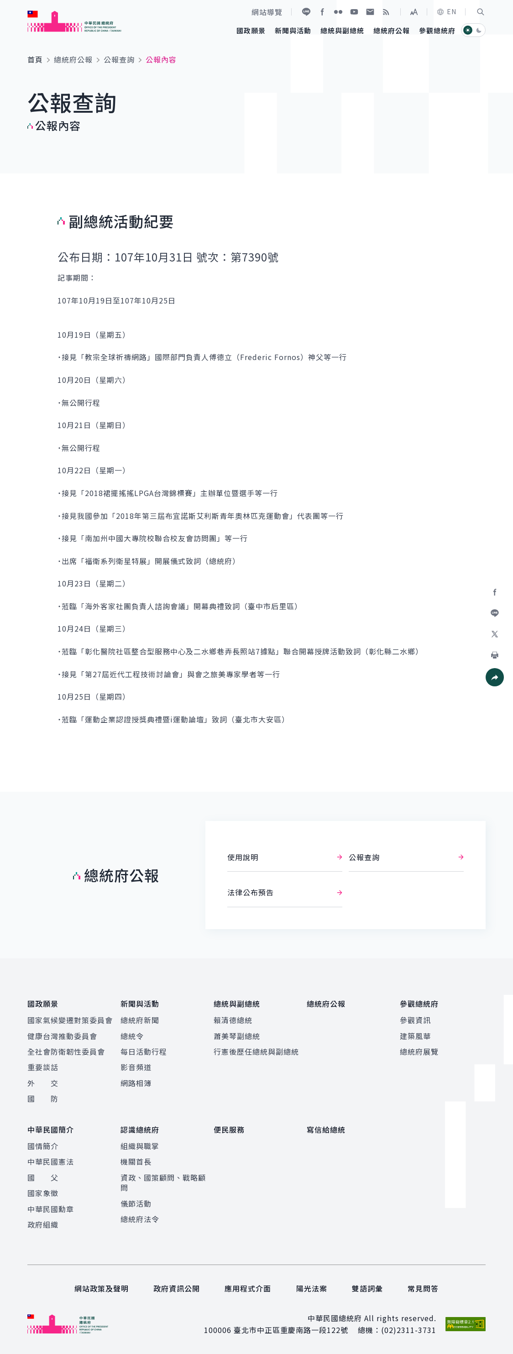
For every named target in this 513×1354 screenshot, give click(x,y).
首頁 (35, 59)
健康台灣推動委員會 (62, 1035)
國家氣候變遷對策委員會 (70, 1019)
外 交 (42, 1082)
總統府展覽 (419, 1051)
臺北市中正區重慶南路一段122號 (291, 1329)
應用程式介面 (248, 1288)
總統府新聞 (139, 1019)
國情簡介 (42, 1145)
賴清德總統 (233, 1019)
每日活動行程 (143, 1051)
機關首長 (136, 1161)
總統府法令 (139, 1218)
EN (446, 11)
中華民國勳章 (50, 1208)
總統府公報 (73, 59)
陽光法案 (311, 1288)
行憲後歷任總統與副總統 (256, 1051)
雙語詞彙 (367, 1288)
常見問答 (423, 1288)
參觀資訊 (415, 1019)
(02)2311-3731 (408, 1329)
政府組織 (42, 1224)
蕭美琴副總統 (237, 1035)
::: (6, 5)
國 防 (42, 1098)
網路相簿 (136, 1082)
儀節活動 (136, 1203)
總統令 (132, 1035)
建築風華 (415, 1035)
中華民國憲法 (50, 1161)
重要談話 (42, 1066)
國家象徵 (42, 1192)
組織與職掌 (139, 1145)
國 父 (42, 1177)
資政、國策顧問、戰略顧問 (163, 1182)
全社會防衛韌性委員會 (66, 1051)
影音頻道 (136, 1066)
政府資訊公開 (176, 1288)
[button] (481, 12)
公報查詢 (119, 59)
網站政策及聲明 (101, 1288)
